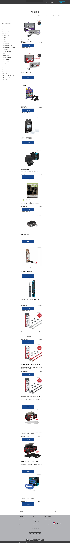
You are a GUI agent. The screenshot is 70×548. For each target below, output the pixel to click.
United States (58, 522)
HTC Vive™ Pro (6, 37)
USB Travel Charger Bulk (26, 234)
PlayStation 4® (6, 55)
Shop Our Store (47, 6)
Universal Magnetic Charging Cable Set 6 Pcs (31, 331)
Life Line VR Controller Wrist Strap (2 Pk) (30, 299)
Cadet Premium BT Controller (27, 72)
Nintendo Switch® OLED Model (9, 47)
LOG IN (51, 2)
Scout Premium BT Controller (27, 39)
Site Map (46, 523)
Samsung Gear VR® (7, 57)
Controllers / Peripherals (8, 75)
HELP (47, 2)
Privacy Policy (36, 521)
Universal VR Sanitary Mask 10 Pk (28, 494)
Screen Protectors (7, 79)
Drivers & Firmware (23, 521)
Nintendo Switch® (7, 43)
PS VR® (5, 53)
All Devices (5, 27)
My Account (58, 6)
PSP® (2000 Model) (7, 51)
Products (18, 6)
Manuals (20, 523)
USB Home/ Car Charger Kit (27, 202)
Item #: (22, 42)
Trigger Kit (23, 104)
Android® (5, 29)
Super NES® (6, 61)
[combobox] (34, 2)
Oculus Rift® (6, 49)
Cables (5, 71)
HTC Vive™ (6, 35)
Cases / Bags (6, 73)
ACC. (4, 67)
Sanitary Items (6, 77)
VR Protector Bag (25, 169)
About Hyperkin (47, 519)
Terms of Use (47, 524)
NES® (4, 41)
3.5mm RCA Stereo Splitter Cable (28, 267)
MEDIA (26, 6)
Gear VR (5, 33)
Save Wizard (47, 521)
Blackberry (6, 31)
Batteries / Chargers (7, 69)
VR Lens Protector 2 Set (26, 137)
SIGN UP (62, 2)
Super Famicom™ (7, 59)
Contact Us (35, 6)
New (4, 6)
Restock (10, 6)
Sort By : (54, 15)
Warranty (21, 524)
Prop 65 (34, 523)
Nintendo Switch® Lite (8, 45)
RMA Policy (35, 524)
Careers (34, 519)
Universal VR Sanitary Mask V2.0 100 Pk (29, 429)
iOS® (4, 39)
